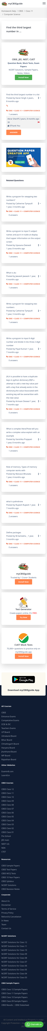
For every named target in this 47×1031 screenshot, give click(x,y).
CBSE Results (7, 1005)
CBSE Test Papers (9, 869)
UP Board (5, 732)
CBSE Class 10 (7, 797)
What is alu (11, 272)
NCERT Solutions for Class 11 (14, 946)
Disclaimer (6, 905)
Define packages (13, 532)
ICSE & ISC (6, 724)
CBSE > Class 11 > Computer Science (23, 110)
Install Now (23, 77)
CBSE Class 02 (7, 828)
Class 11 (29, 11)
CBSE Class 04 (7, 820)
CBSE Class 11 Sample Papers (14, 993)
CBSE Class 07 (7, 808)
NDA (3, 848)
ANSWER (13, 132)
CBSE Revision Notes (10, 889)
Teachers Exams (8, 728)
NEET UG (5, 844)
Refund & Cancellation (11, 916)
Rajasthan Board (8, 759)
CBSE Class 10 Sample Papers (14, 997)
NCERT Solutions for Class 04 (14, 973)
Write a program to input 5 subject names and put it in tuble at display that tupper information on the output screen (23, 236)
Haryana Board (8, 747)
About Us (5, 901)
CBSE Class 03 (7, 824)
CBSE (21, 11)
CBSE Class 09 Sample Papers (14, 1001)
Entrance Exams (8, 716)
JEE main (5, 840)
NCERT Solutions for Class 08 (14, 958)
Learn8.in (5, 775)
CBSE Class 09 (7, 801)
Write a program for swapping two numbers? (21, 198)
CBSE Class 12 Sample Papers (14, 989)
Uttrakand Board (8, 736)
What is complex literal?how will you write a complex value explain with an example (23, 432)
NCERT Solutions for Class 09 (14, 954)
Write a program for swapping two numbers (21, 305)
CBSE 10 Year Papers (10, 877)
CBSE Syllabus (7, 881)
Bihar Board (6, 740)
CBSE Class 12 (7, 789)
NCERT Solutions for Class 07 (14, 962)
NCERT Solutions (8, 885)
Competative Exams (10, 720)
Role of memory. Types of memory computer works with (21, 469)
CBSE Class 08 (7, 805)
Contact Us (6, 928)
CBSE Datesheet (22, 1005)
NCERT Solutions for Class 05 (14, 969)
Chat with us (34, 1024)
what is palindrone (14, 501)
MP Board (5, 755)
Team (3, 924)
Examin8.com (7, 771)
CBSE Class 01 (7, 832)
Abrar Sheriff (13, 119)
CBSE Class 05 (7, 816)
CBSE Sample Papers (10, 865)
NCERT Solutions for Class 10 (14, 950)
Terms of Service (8, 909)
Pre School (6, 836)
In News (5, 920)
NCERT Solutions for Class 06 (14, 965)
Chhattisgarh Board (10, 744)
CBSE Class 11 (7, 793)
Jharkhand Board (8, 751)
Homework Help (8, 11)
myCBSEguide (12, 4)
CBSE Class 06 (7, 812)
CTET (3, 851)
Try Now (23, 617)
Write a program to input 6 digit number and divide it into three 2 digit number (23, 342)
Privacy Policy (7, 912)
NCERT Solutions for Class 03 (14, 977)
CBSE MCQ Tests (8, 873)
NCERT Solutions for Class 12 (14, 942)
